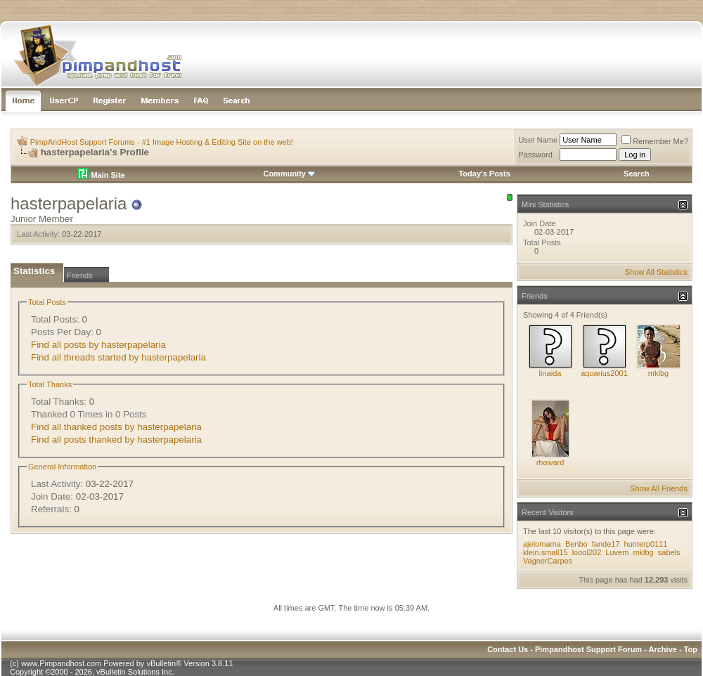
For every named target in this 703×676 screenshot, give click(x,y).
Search (637, 173)
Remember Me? (654, 141)
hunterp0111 (646, 544)
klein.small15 (545, 552)
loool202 (587, 552)
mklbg (658, 373)
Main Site (100, 175)
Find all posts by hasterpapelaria (98, 344)
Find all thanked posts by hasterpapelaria (116, 427)
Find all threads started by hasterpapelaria (118, 357)
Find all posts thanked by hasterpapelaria (116, 439)
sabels (669, 552)
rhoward (550, 462)
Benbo (576, 544)
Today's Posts (484, 173)
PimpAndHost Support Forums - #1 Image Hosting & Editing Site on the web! (161, 142)
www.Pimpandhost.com (61, 663)
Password (536, 154)
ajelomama (542, 544)
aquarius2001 (604, 373)
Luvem (618, 552)
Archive (663, 649)
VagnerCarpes (547, 561)
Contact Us (507, 649)
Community (289, 173)
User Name (538, 140)
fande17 (606, 544)
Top (690, 649)
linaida (550, 373)
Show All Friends (659, 488)
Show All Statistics (656, 272)
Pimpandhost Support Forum (588, 649)
